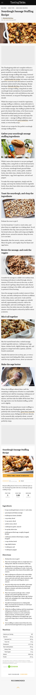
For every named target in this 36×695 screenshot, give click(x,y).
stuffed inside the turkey (12, 79)
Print (21, 481)
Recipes (3, 7)
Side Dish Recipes (22, 7)
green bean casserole (27, 412)
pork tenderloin (23, 120)
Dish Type (11, 7)
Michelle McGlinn (8, 18)
